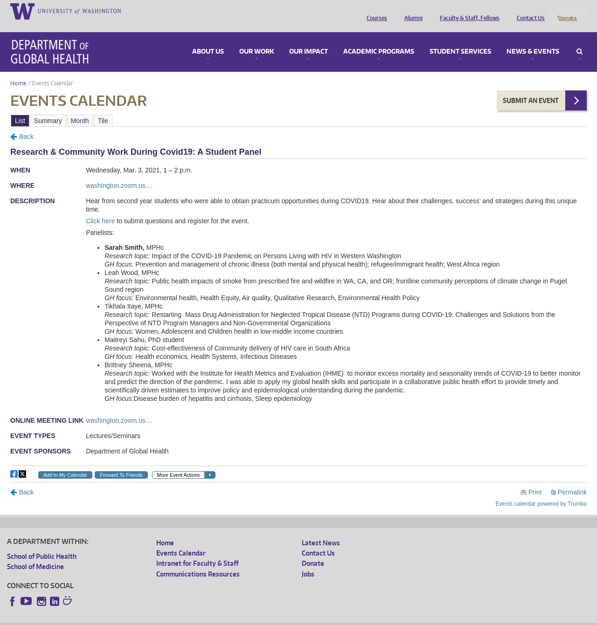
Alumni (411, 11)
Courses (374, 11)
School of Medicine (35, 554)
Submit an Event (531, 88)
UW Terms (168, 617)
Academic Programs (378, 39)
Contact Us (528, 11)
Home (18, 71)
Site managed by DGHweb (224, 617)
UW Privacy (131, 617)
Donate (567, 11)
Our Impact (308, 39)
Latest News (321, 530)
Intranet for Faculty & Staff (197, 551)
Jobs (308, 561)
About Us (208, 39)
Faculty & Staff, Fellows (467, 11)
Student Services (460, 39)
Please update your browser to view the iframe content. (298, 108)
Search (579, 39)
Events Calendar (181, 541)
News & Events (533, 39)
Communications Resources (198, 561)
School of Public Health (41, 544)
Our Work (256, 39)
